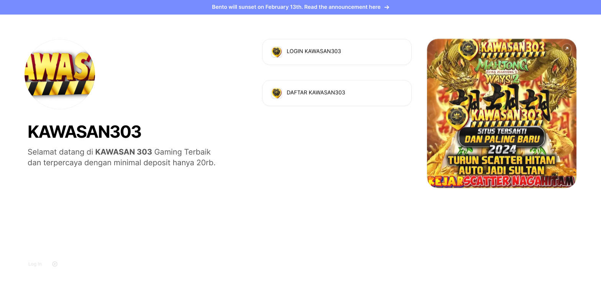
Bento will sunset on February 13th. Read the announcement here (300, 7)
